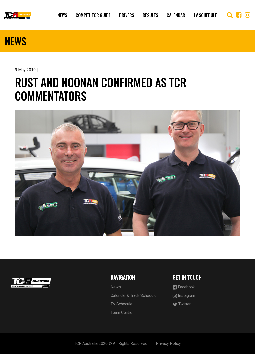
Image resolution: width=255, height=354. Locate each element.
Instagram (184, 295)
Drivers (126, 15)
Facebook (184, 287)
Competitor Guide (93, 15)
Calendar (176, 15)
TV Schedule (205, 15)
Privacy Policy (168, 343)
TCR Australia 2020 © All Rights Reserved (110, 343)
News (62, 15)
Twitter (182, 304)
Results (150, 15)
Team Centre (121, 312)
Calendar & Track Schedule (134, 295)
